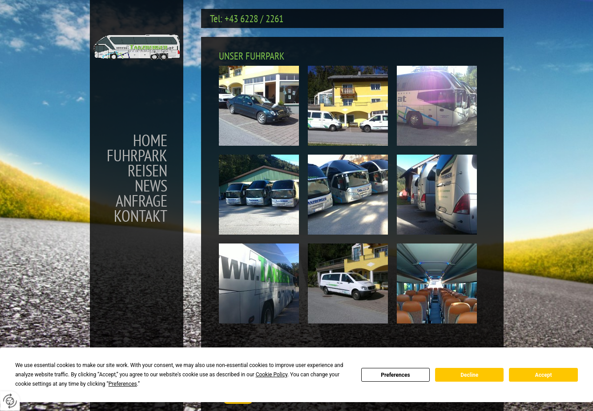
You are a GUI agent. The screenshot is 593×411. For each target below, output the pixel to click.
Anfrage (141, 201)
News (151, 186)
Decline (469, 375)
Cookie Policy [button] (271, 374)
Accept (543, 375)
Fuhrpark (137, 155)
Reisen (147, 171)
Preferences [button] (123, 384)
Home (150, 140)
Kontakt (140, 216)
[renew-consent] (10, 401)
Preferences (395, 375)
